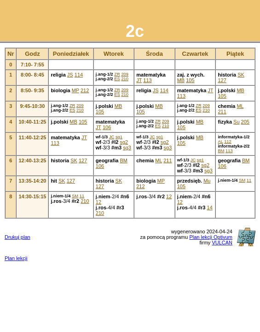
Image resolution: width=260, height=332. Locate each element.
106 (107, 127)
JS (70, 74)
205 (245, 122)
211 (222, 111)
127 (222, 80)
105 (190, 80)
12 (98, 202)
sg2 (124, 142)
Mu (206, 181)
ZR (117, 74)
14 (210, 207)
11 (249, 180)
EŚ (117, 79)
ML (240, 106)
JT (139, 80)
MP (75, 90)
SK (240, 74)
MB (181, 80)
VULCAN (222, 242)
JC (111, 137)
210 (124, 79)
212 (85, 90)
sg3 (127, 147)
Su (236, 122)
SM (242, 180)
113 (147, 80)
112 (227, 141)
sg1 (119, 137)
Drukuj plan (17, 237)
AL (220, 141)
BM (221, 150)
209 (124, 74)
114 (79, 74)
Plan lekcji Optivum (210, 237)
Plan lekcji (16, 258)
